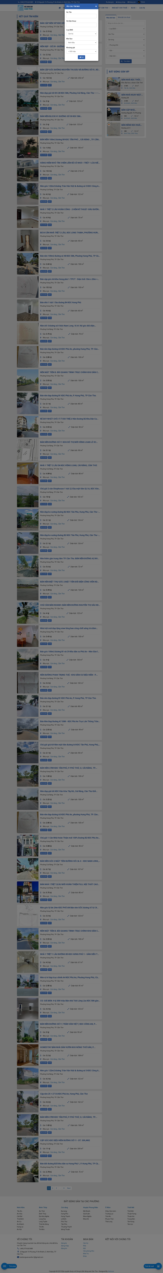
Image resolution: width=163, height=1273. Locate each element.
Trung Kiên (131, 1219)
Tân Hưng (130, 1221)
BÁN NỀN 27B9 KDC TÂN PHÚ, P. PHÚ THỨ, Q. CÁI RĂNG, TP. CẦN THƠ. (68, 768)
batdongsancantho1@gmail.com (31, 1257)
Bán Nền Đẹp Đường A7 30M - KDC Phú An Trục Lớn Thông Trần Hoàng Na (69, 721)
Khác (85, 1256)
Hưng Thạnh (65, 1216)
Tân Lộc (130, 1224)
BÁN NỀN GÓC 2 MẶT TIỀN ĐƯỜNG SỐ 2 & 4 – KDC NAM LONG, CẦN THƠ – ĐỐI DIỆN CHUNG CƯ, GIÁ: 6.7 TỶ (69, 861)
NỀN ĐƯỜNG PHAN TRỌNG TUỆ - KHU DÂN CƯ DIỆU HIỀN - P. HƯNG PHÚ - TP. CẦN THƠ (68, 675)
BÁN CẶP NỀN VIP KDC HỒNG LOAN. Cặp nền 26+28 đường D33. (69, 23)
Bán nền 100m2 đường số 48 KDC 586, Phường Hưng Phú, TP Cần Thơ (70, 256)
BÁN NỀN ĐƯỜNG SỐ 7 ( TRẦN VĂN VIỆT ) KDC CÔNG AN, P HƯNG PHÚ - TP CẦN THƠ (67, 1024)
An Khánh (127, 103)
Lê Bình (63, 1219)
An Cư (19, 1221)
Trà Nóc (41, 1229)
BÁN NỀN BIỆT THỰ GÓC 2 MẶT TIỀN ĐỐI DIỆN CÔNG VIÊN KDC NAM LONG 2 (69, 582)
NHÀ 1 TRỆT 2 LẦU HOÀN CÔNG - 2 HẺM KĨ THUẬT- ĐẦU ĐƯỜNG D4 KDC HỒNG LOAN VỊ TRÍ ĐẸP (70, 209)
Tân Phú (64, 1224)
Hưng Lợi (20, 1227)
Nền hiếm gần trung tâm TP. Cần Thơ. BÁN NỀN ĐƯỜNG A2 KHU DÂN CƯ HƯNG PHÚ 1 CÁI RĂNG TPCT (69, 558)
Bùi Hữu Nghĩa (44, 1216)
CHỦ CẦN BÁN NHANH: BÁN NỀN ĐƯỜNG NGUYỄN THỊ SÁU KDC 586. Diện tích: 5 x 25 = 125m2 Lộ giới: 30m (70, 605)
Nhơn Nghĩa (87, 1216)
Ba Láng (64, 1211)
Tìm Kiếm (125, 61)
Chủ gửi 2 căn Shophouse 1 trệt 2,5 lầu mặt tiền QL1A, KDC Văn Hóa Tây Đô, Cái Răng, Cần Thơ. (69, 488)
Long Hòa (42, 1219)
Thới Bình (20, 1219)
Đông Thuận (65, 1229)
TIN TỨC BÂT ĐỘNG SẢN (83, 8)
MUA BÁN (44, 38)
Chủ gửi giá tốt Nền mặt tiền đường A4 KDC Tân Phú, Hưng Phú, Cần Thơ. (69, 744)
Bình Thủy (127, 133)
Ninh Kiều (132, 88)
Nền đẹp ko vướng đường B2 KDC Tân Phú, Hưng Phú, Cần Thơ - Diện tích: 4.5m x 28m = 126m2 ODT (69, 512)
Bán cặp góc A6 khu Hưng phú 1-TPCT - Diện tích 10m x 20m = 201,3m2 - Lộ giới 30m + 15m (68, 279)
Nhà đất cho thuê (124, 17)
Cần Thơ (61, 35)
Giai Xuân (86, 1214)
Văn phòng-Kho (88, 1251)
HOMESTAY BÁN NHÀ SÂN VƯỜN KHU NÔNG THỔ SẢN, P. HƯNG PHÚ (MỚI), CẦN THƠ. (67, 1047)
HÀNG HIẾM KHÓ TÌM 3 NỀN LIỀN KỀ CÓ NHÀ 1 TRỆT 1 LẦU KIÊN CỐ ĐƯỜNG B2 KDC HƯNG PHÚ (70, 163)
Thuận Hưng (131, 1214)
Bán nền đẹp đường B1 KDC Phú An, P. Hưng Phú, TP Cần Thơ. (68, 395)
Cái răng (53, 35)
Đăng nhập (120, 2)
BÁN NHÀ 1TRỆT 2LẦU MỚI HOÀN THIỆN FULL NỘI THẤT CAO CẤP (69, 884)
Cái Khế (19, 1216)
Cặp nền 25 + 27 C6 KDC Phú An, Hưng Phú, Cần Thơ (64, 1094)
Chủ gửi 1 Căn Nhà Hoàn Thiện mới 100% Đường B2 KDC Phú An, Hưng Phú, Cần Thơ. (69, 838)
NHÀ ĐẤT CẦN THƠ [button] (102, 8)
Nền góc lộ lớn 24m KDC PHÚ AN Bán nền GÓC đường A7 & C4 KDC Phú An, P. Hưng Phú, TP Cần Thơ (68, 907)
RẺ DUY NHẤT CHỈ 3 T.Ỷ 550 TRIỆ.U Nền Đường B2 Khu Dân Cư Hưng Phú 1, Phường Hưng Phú (68, 419)
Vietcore (111, 1271)
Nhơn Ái (86, 1219)
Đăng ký (110, 2)
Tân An (126, 88)
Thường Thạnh (66, 1227)
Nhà (49, 178)
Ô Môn (107, 1207)
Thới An (108, 1216)
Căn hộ (85, 1243)
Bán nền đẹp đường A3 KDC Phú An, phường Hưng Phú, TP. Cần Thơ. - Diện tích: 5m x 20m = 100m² (69, 349)
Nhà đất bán (110, 18)
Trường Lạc (109, 1214)
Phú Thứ (64, 1221)
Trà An (41, 1227)
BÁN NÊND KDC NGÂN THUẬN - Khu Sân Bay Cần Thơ (131, 125)
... (60, 1188)
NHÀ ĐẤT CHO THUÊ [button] (120, 8)
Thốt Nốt (130, 1207)
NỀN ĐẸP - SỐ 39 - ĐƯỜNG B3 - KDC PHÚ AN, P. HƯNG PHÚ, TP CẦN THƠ (69, 46)
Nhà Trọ (86, 1253)
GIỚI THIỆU (67, 8)
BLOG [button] (134, 8)
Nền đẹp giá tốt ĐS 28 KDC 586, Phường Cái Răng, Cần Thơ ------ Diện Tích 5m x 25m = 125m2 (69, 93)
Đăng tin (132, 2)
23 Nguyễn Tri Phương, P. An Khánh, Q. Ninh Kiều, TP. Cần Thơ (57, 2)
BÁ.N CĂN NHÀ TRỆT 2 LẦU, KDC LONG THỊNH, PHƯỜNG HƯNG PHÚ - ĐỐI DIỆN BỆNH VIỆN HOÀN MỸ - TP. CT (69, 232)
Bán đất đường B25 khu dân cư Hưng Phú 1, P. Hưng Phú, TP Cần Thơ (69, 1163)
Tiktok (141, 2)
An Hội (19, 1229)
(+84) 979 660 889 (25, 2)
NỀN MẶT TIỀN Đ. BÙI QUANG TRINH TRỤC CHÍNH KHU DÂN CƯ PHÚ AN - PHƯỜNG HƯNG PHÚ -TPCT (69, 372)
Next (69, 1188)
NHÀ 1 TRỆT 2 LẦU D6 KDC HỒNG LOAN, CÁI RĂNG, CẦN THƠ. (68, 465)
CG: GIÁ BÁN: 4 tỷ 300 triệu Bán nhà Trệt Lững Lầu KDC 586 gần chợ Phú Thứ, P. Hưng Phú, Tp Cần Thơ (69, 1000)
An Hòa (19, 1214)
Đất (49, 38)
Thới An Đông (44, 1224)
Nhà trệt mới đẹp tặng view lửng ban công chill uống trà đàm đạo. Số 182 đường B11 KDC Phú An (68, 628)
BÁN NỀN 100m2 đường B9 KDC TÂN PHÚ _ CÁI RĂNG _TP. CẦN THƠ (69, 139)
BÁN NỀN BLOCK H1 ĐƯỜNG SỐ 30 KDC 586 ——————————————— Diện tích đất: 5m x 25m (63, 116)
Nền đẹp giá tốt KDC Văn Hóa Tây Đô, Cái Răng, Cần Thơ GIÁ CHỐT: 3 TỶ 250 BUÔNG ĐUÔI (68, 791)
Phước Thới (109, 1219)
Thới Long (108, 1221)
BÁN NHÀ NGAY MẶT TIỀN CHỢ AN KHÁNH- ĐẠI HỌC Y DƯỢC (131, 95)
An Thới (42, 1211)
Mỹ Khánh (86, 1211)
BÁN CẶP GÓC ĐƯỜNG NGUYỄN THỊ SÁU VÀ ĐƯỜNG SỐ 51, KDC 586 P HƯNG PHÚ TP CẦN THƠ (70, 69)
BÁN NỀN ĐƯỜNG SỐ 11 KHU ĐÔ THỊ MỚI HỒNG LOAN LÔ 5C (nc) (68, 442)
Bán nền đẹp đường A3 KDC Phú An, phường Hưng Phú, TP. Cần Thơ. (69, 814)
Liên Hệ (142, 8)
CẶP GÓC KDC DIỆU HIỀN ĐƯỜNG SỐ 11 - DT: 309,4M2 (65, 1140)
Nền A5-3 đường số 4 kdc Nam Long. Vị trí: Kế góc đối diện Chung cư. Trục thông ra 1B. (67, 325)
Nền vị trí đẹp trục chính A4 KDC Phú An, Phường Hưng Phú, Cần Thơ (69, 977)
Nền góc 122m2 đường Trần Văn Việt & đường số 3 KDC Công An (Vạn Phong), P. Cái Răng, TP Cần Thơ (70, 186)
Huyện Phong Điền (90, 1207)
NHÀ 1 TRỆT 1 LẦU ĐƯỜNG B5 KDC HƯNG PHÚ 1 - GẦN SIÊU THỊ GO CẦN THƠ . (69, 954)
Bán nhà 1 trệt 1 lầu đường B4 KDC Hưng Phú (60, 302)
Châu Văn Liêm (110, 1211)
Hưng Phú (64, 1214)
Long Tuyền (43, 1221)
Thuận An (130, 1216)
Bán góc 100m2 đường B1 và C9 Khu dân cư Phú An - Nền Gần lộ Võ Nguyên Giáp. (69, 651)
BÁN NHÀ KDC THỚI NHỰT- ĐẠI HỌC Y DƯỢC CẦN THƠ (130, 79)
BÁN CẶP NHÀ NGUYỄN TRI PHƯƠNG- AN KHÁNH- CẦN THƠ (132, 110)
